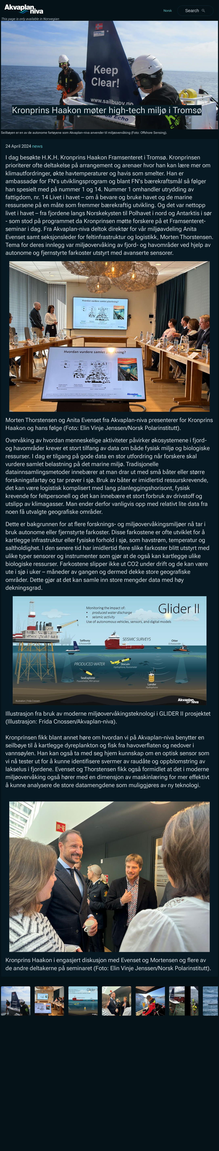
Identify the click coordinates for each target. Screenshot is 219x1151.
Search (195, 10)
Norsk (167, 11)
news (37, 146)
